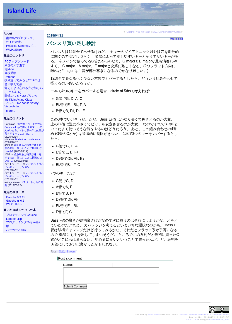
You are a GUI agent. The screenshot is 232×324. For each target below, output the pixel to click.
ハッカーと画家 (16, 230)
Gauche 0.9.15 (15, 197)
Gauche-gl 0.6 (15, 200)
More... (10, 110)
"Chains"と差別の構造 (138, 31)
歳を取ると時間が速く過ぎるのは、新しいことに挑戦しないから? (23, 148)
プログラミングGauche (21, 215)
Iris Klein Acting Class (18, 99)
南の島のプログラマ (19, 38)
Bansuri (71, 251)
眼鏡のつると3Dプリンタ (21, 95)
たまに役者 (13, 42)
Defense (10, 77)
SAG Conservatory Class (166, 31)
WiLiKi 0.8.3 (14, 204)
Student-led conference (27, 139)
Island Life (21, 10)
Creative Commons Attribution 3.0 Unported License (204, 315)
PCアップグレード (17, 61)
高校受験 (10, 73)
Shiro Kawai (154, 315)
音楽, (61, 251)
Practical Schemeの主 (20, 45)
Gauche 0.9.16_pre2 (219, 320)
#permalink (176, 38)
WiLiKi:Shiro (14, 49)
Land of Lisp (14, 218)
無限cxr (9, 69)
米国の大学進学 (15, 65)
